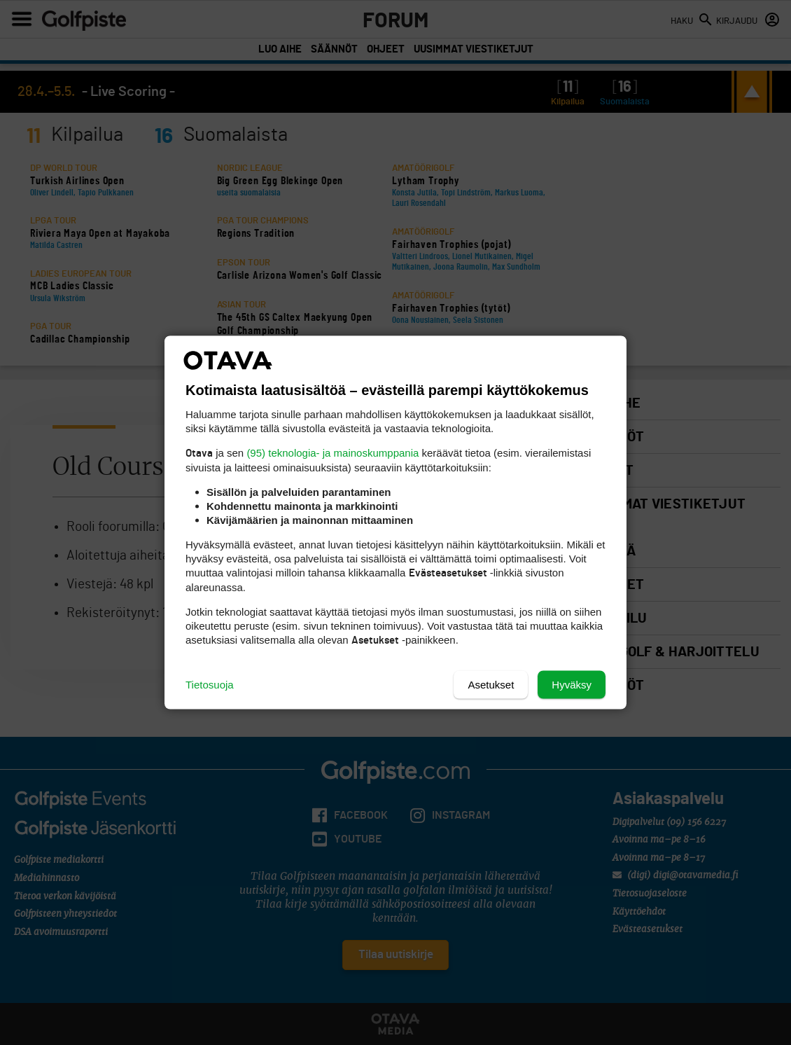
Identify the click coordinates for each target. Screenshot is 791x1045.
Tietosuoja (210, 685)
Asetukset (491, 685)
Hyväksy (572, 685)
